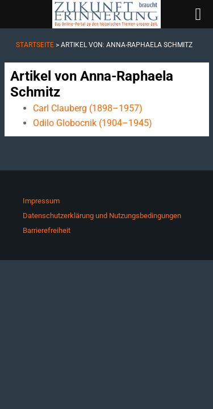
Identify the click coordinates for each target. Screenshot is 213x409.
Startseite (35, 45)
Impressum (41, 201)
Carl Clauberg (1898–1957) (88, 108)
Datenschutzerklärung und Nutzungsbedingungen (102, 215)
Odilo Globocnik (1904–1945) (92, 123)
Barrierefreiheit (46, 230)
